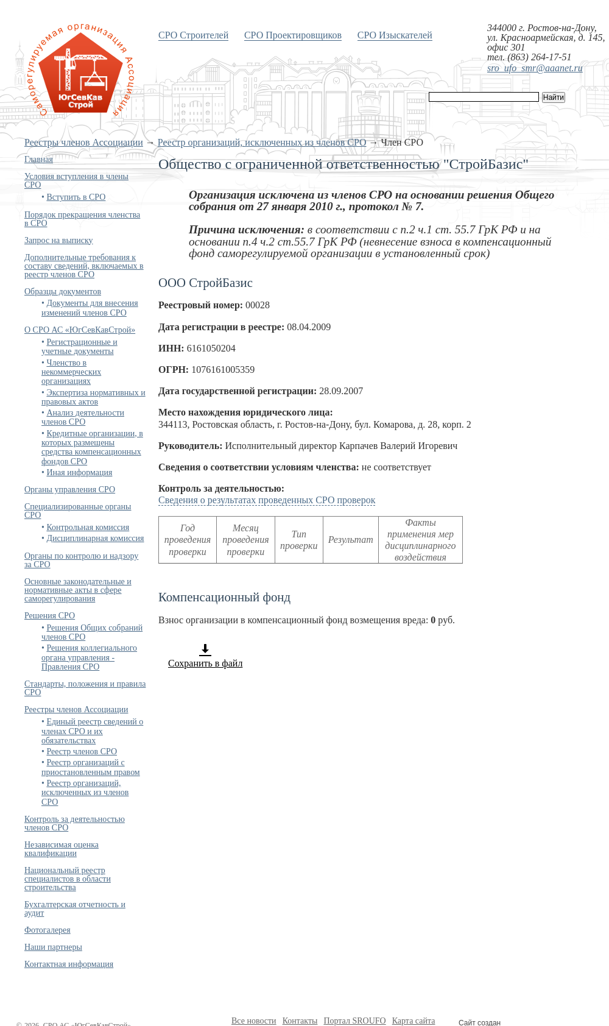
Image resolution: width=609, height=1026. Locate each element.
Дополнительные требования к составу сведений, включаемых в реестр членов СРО (84, 266)
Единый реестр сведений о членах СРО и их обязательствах (92, 731)
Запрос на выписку (58, 240)
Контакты (300, 1020)
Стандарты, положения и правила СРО (85, 688)
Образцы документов (62, 291)
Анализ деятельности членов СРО (82, 417)
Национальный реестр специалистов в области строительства (67, 879)
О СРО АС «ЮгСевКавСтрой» (79, 329)
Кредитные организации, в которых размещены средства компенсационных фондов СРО (92, 447)
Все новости (253, 1020)
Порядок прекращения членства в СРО (82, 219)
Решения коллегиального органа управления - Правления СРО (89, 657)
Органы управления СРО (69, 489)
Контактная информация (68, 964)
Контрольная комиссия (87, 527)
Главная (38, 159)
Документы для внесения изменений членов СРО (89, 308)
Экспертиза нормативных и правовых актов (93, 397)
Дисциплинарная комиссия (95, 538)
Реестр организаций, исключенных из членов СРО (262, 142)
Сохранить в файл (205, 655)
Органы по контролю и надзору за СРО (81, 560)
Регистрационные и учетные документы (79, 347)
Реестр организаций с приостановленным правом (90, 767)
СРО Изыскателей (394, 35)
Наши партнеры (53, 947)
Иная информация (79, 472)
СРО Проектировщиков (293, 35)
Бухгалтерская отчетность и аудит (74, 909)
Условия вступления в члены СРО (76, 180)
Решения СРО (49, 615)
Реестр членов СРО (81, 751)
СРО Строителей (193, 35)
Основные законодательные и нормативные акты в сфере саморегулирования (78, 590)
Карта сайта (413, 1020)
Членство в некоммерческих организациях (71, 372)
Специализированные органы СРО (77, 511)
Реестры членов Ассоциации (83, 142)
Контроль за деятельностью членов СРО (74, 823)
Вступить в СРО (75, 197)
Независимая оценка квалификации (61, 849)
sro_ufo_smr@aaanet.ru (535, 68)
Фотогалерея (47, 930)
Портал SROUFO (354, 1020)
